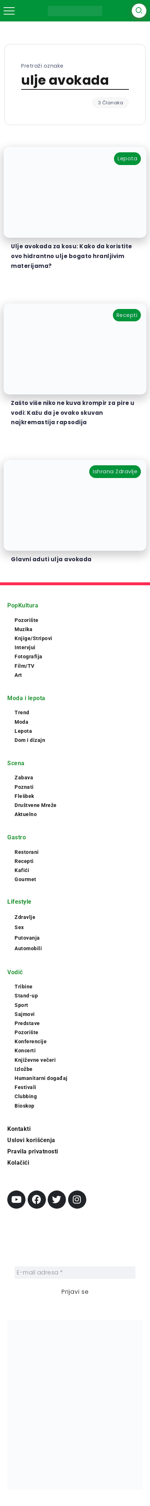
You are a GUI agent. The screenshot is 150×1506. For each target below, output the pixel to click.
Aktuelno (26, 814)
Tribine (24, 986)
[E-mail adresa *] (75, 1272)
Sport (21, 1005)
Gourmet (25, 879)
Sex (19, 927)
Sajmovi (25, 1014)
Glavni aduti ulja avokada (51, 559)
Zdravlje (25, 917)
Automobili (28, 948)
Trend (22, 712)
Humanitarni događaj (41, 1078)
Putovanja (27, 938)
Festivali (25, 1087)
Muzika (23, 629)
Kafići (22, 870)
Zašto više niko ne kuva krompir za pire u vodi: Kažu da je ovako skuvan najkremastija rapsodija (73, 412)
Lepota (23, 731)
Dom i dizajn (30, 740)
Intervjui (25, 647)
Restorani (27, 852)
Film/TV (25, 666)
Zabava (24, 777)
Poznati (24, 787)
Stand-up (26, 996)
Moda (21, 722)
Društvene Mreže (36, 805)
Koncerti (25, 1050)
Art (18, 675)
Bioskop (25, 1106)
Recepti (24, 861)
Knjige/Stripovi (33, 638)
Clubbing (26, 1096)
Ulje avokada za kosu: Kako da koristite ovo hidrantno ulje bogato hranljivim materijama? (71, 256)
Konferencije (31, 1041)
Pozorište (27, 620)
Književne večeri (35, 1060)
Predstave (27, 1023)
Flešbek (24, 796)
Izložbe (24, 1069)
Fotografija (29, 656)
